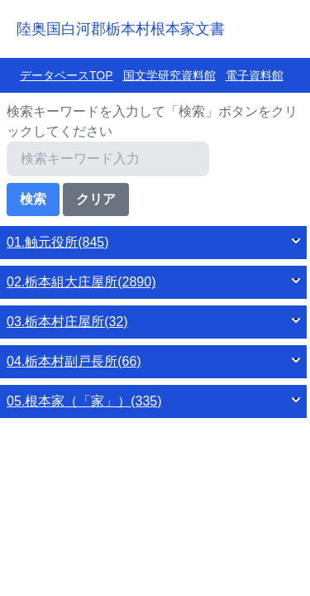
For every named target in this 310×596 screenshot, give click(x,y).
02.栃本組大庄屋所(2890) (81, 282)
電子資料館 (255, 75)
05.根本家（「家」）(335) (84, 401)
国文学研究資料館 (169, 75)
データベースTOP (66, 75)
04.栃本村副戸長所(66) (74, 361)
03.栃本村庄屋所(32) (67, 322)
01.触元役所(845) (58, 242)
